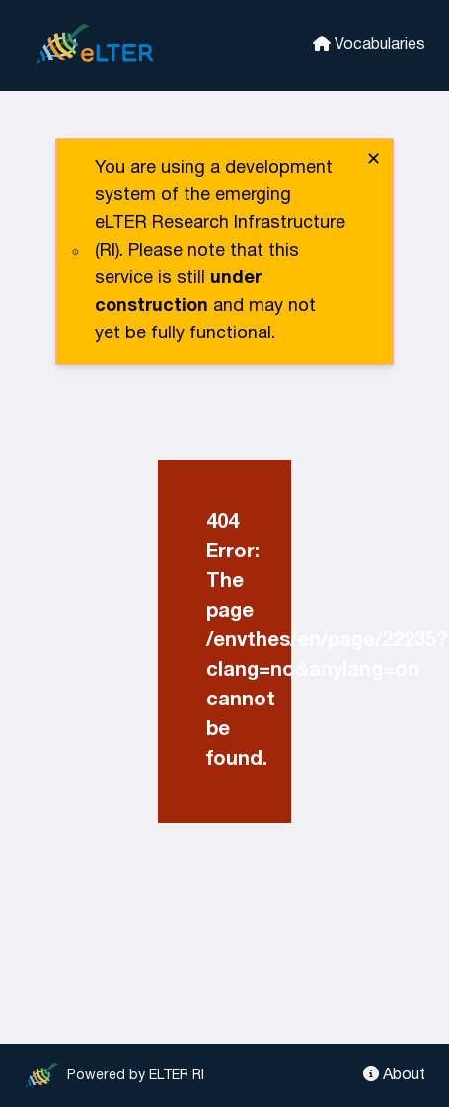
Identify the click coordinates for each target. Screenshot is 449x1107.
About (394, 1074)
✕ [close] (373, 160)
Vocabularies (369, 44)
